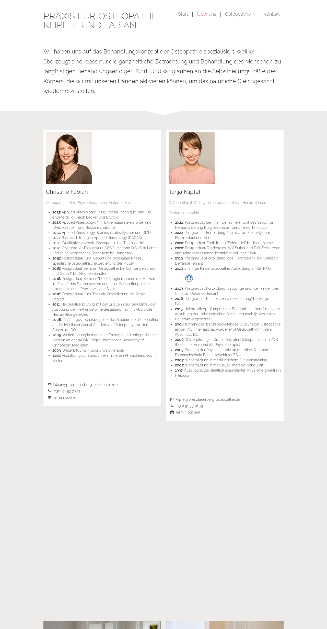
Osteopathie (240, 14)
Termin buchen (65, 397)
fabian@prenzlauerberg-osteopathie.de (85, 385)
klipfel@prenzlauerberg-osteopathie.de (208, 399)
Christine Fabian (67, 191)
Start (183, 14)
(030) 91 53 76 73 (66, 391)
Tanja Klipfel (184, 191)
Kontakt (272, 14)
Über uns (206, 14)
